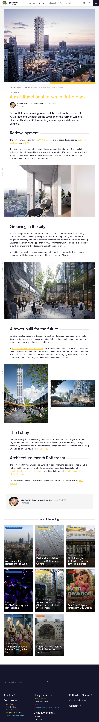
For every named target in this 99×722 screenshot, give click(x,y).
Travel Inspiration (41, 702)
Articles (32, 3)
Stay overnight (40, 699)
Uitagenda (52, 3)
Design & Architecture (14, 713)
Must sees (39, 704)
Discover (41, 3)
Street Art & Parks (12, 710)
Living (37, 716)
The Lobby (43, 449)
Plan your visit (65, 3)
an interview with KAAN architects (27, 348)
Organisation (77, 700)
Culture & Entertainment (15, 715)
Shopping (9, 704)
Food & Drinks (11, 707)
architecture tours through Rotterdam (26, 471)
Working (38, 719)
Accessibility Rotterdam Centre (47, 707)
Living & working (44, 712)
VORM (26, 143)
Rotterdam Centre (80, 695)
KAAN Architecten (44, 140)
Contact (75, 705)
